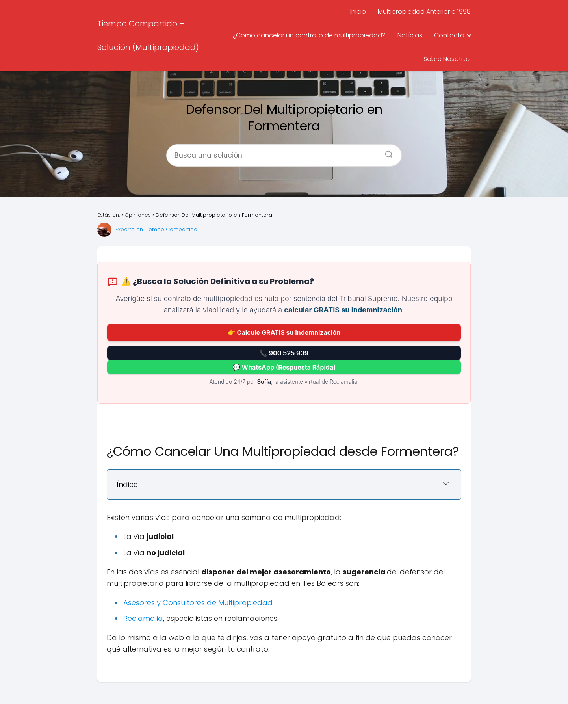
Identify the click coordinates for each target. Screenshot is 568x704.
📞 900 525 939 (284, 353)
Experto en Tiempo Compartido (156, 229)
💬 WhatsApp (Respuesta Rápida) (284, 367)
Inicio (358, 11)
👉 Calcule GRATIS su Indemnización (284, 332)
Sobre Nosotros (447, 58)
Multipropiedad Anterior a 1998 (424, 11)
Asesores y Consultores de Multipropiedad (198, 602)
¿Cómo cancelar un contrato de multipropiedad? (309, 35)
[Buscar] (386, 152)
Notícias (409, 35)
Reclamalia (143, 618)
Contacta (449, 35)
